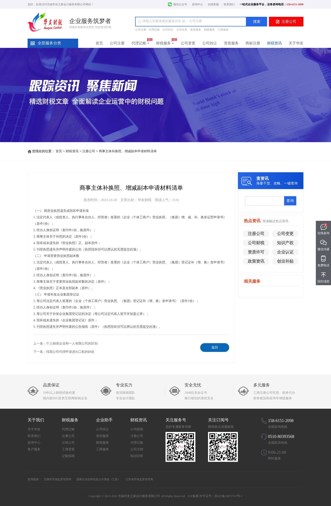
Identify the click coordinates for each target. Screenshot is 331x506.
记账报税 (68, 456)
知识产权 (285, 243)
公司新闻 (136, 429)
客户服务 (34, 449)
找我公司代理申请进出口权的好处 (70, 352)
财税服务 (209, 29)
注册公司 (289, 21)
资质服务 (195, 29)
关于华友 (296, 43)
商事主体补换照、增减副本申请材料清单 (128, 151)
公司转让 (168, 29)
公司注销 (136, 449)
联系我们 (229, 4)
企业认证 (285, 252)
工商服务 (223, 29)
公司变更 (188, 43)
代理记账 (154, 29)
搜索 (256, 21)
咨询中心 (197, 4)
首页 (99, 43)
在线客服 (213, 4)
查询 (290, 201)
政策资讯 (256, 261)
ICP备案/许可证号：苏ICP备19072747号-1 (215, 496)
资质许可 (256, 252)
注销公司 (68, 442)
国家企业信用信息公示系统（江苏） (98, 479)
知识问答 (136, 456)
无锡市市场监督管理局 (57, 479)
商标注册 (252, 43)
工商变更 (68, 449)
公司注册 (141, 29)
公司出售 (181, 29)
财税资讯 (274, 43)
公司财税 (256, 243)
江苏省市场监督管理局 (139, 479)
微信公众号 (180, 4)
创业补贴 (285, 261)
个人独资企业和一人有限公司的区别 (72, 343)
